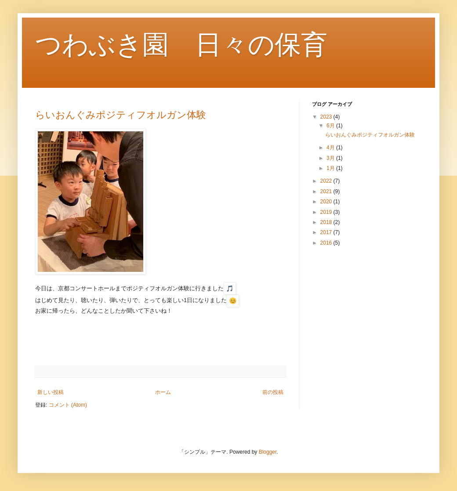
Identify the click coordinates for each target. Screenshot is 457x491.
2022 (327, 181)
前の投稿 (272, 392)
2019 (327, 212)
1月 (331, 168)
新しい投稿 (50, 392)
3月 (331, 158)
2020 (327, 202)
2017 (327, 232)
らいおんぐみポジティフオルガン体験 (120, 114)
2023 (327, 117)
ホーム (163, 392)
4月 (331, 147)
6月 (331, 126)
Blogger (268, 452)
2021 (327, 191)
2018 (327, 222)
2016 (327, 243)
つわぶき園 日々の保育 (181, 44)
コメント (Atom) (68, 405)
